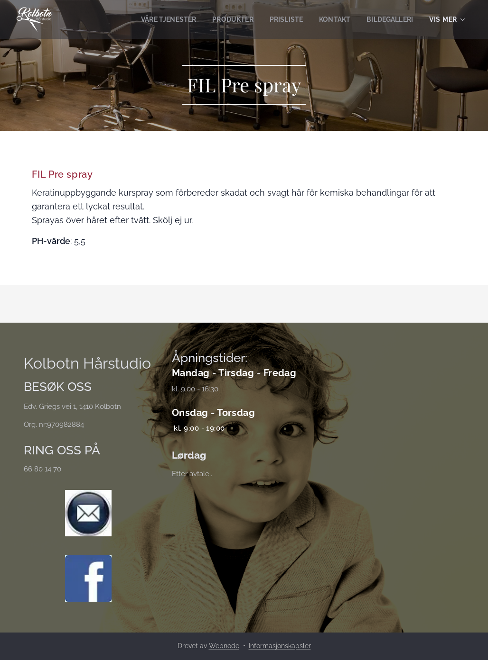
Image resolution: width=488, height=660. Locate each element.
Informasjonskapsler (280, 646)
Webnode (224, 646)
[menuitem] (157, 19)
